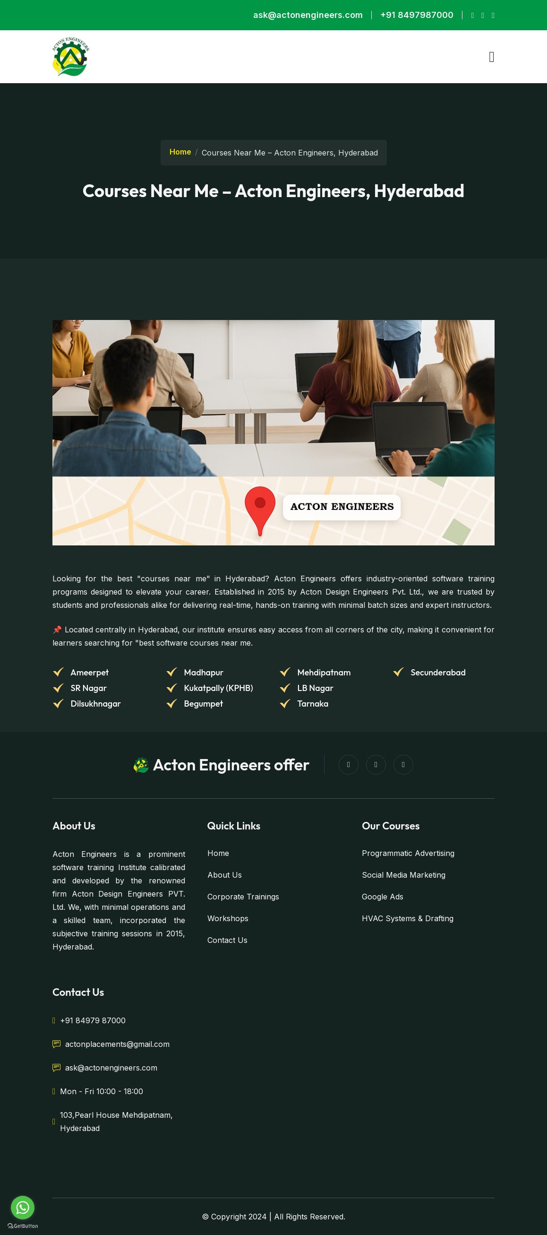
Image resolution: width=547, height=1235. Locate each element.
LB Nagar (314, 687)
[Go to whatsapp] (22, 1207)
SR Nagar (88, 687)
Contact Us (227, 940)
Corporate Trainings (243, 896)
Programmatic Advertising (408, 853)
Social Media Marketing (403, 875)
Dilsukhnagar (95, 703)
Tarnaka (312, 703)
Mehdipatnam (323, 672)
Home (180, 151)
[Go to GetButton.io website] (23, 1225)
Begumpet (202, 703)
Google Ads (382, 896)
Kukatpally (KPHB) (217, 687)
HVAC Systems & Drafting (407, 918)
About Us (224, 875)
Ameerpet (89, 672)
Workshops (227, 918)
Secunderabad (437, 672)
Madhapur (202, 672)
